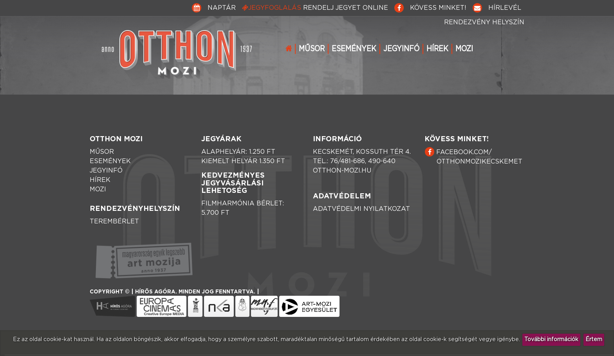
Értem (593, 339)
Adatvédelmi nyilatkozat (361, 209)
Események (354, 49)
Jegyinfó (401, 49)
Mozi (464, 49)
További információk (551, 339)
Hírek (437, 49)
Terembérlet (114, 221)
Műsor (312, 49)
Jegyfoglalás (315, 7)
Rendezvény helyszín (484, 22)
